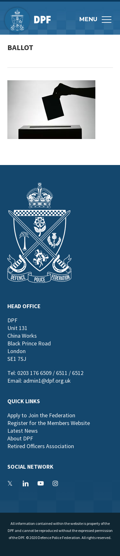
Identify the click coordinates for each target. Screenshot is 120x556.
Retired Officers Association (40, 446)
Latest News (22, 430)
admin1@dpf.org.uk (47, 380)
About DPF (20, 438)
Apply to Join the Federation (41, 415)
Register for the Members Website (48, 423)
